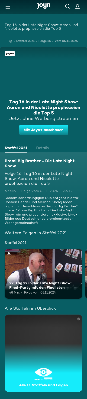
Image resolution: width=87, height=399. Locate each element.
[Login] (77, 6)
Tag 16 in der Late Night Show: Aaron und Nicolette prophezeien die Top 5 (41, 27)
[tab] (16, 148)
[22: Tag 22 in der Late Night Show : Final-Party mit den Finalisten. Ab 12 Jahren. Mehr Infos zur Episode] (43, 274)
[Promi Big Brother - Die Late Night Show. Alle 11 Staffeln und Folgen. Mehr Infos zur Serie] (43, 353)
